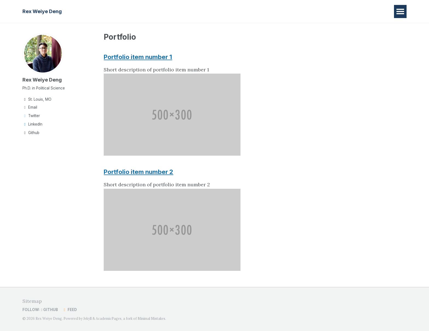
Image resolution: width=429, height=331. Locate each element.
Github (30, 132)
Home (88, 11)
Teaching (146, 11)
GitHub (49, 309)
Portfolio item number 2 (139, 171)
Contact (192, 11)
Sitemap (32, 301)
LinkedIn (32, 124)
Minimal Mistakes (151, 318)
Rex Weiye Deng (42, 11)
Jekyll (87, 318)
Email (29, 107)
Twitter (31, 116)
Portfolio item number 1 (138, 56)
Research (115, 11)
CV (170, 11)
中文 (216, 11)
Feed (69, 309)
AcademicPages (108, 318)
